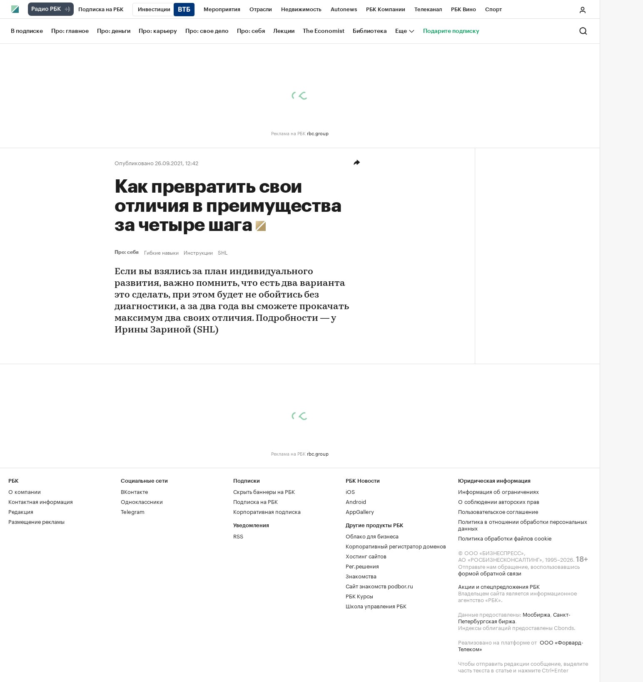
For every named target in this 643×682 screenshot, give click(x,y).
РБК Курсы (359, 595)
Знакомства (361, 575)
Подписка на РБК (255, 501)
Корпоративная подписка (267, 511)
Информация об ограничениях (498, 491)
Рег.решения (362, 565)
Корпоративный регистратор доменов (396, 545)
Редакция (20, 511)
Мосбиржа (536, 614)
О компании (24, 491)
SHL (223, 252)
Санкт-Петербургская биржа (514, 617)
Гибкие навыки (161, 252)
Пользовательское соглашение (498, 511)
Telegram (133, 511)
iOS (350, 491)
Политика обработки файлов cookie (505, 537)
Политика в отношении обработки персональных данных (522, 524)
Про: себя (128, 252)
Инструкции (198, 252)
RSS (238, 535)
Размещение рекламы (36, 521)
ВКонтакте (134, 491)
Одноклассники (142, 501)
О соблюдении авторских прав (498, 501)
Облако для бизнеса (372, 535)
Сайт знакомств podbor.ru (379, 585)
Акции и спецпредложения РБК (499, 586)
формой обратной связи (489, 572)
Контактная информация (40, 501)
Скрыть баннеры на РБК (264, 491)
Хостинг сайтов (366, 555)
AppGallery (360, 511)
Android (356, 501)
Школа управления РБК (376, 605)
